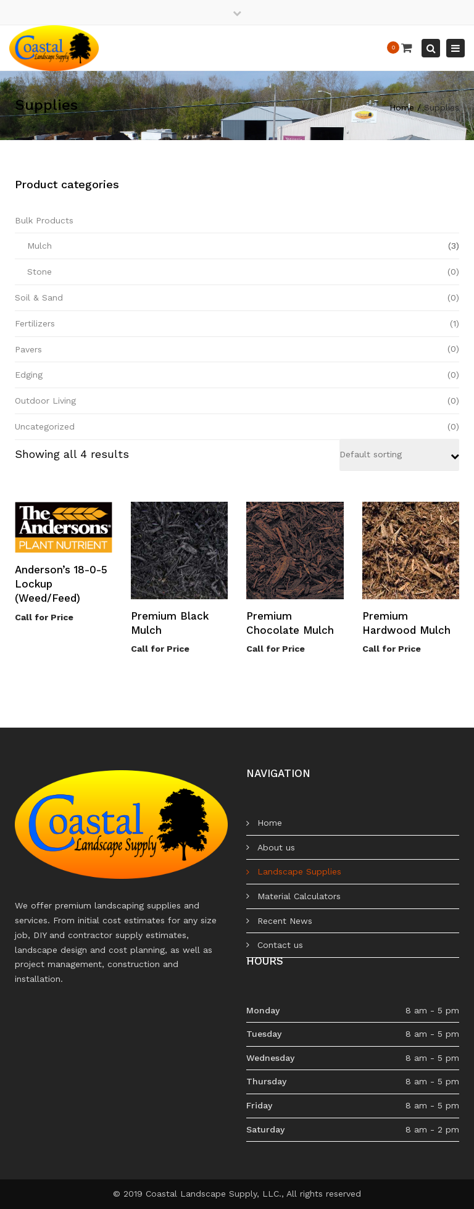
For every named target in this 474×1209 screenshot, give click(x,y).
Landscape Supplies (299, 871)
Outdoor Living (45, 400)
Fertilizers (35, 323)
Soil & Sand (39, 297)
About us (276, 847)
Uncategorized (45, 426)
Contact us (280, 945)
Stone (39, 271)
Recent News (284, 921)
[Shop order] (399, 455)
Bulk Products (44, 220)
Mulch (39, 246)
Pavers (28, 349)
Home (401, 107)
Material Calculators (299, 896)
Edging (29, 375)
